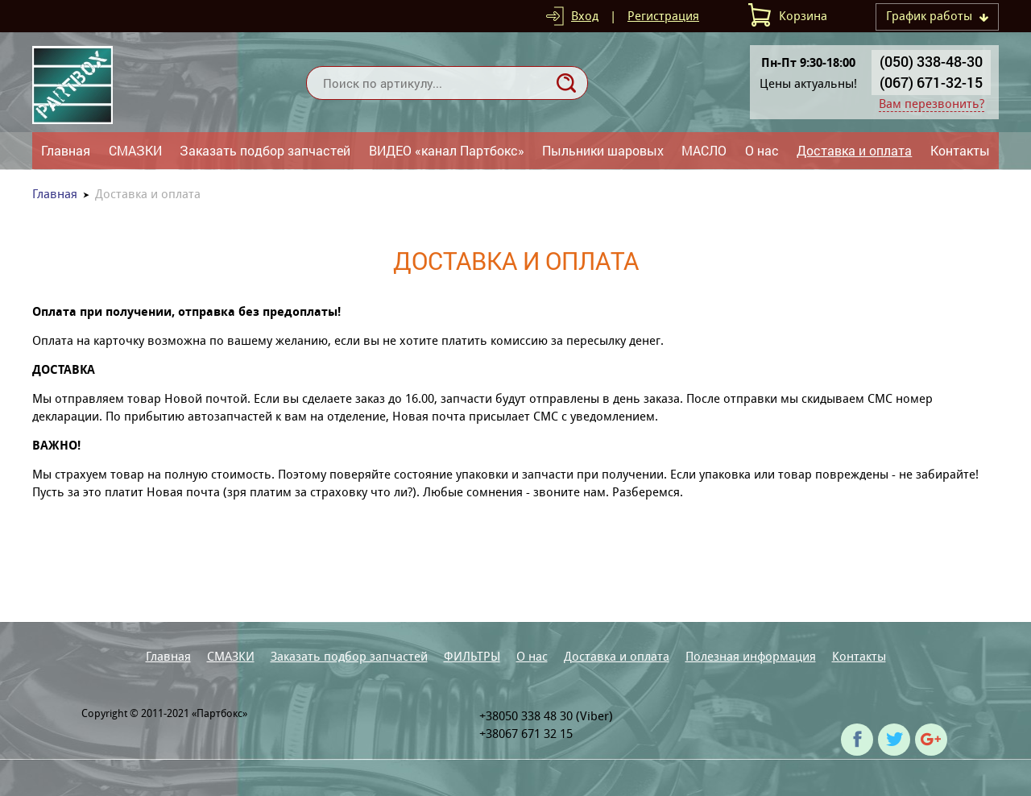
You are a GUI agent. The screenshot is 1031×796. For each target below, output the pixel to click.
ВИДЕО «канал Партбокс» (446, 150)
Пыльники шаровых (603, 150)
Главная (65, 150)
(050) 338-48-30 (931, 61)
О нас (762, 150)
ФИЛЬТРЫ (472, 656)
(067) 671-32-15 (931, 82)
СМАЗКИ (135, 150)
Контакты (960, 150)
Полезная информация (750, 656)
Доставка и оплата (854, 150)
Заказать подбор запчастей (265, 150)
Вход (584, 15)
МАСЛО (704, 150)
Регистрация (663, 15)
